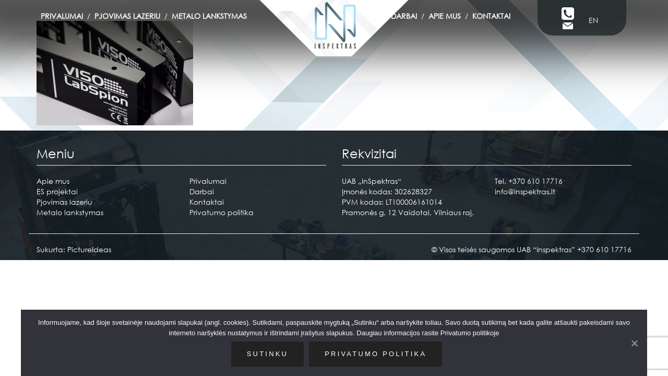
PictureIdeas (89, 249)
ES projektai (57, 191)
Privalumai (62, 16)
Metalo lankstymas (209, 16)
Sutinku (267, 354)
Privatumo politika (221, 212)
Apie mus (444, 16)
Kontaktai (491, 16)
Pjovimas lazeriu (127, 16)
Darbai (404, 16)
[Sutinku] (634, 343)
